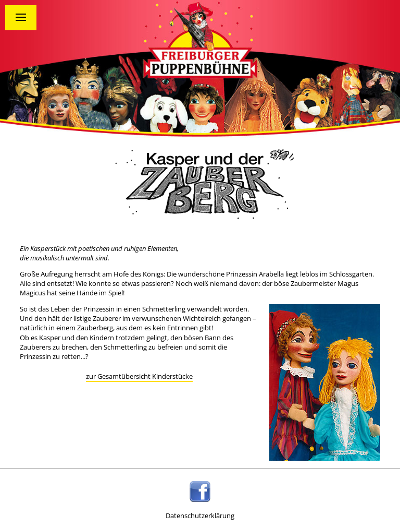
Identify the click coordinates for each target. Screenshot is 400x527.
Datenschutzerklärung (200, 515)
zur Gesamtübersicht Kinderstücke (139, 376)
